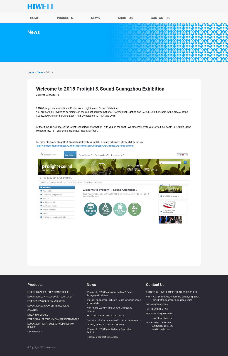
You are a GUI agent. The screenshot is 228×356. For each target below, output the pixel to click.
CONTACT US (160, 18)
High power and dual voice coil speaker (106, 315)
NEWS (95, 18)
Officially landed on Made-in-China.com (106, 324)
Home (31, 72)
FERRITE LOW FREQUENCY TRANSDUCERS (48, 292)
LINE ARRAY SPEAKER (38, 315)
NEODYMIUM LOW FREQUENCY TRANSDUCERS (50, 296)
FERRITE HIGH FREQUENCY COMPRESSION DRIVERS (53, 319)
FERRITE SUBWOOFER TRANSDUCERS (46, 301)
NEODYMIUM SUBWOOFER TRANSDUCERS (48, 305)
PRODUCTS (65, 18)
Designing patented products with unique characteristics (114, 320)
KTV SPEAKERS (35, 331)
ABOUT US (125, 18)
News (40, 72)
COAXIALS (32, 310)
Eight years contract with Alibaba (103, 337)
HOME (34, 18)
